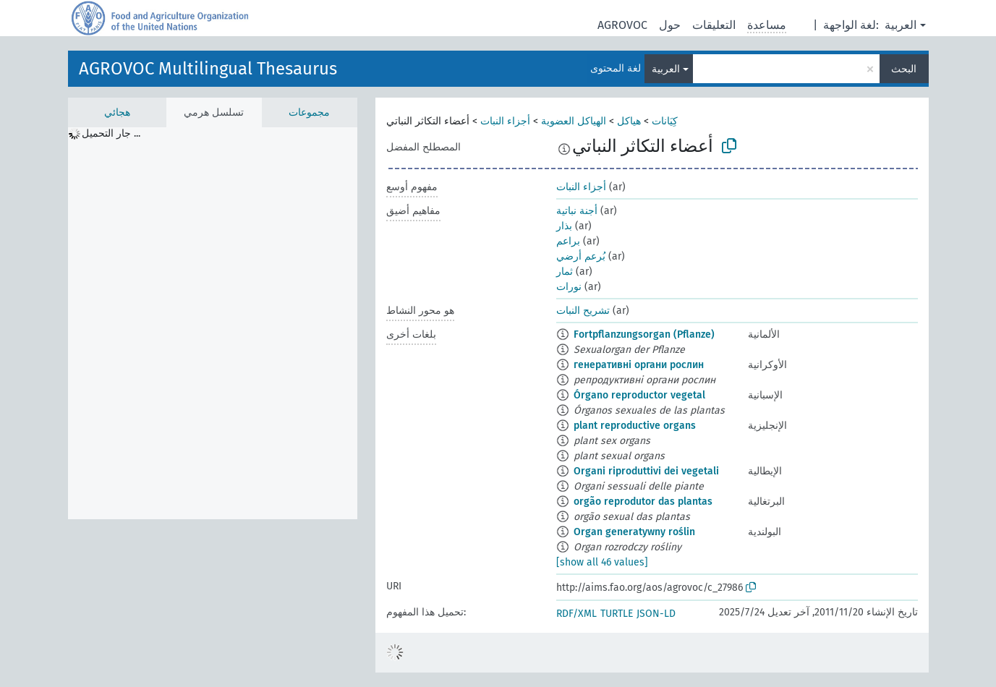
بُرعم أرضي (580, 256)
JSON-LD (656, 613)
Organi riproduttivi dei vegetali (646, 471)
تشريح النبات (583, 310)
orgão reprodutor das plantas (643, 501)
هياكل (629, 121)
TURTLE (616, 613)
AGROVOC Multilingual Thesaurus (208, 69)
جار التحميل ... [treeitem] (111, 133)
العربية (900, 25)
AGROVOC (622, 25)
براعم (568, 241)
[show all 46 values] (602, 562)
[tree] (212, 323)
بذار (564, 226)
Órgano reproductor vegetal (639, 395)
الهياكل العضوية (573, 121)
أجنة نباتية (576, 211)
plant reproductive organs (635, 425)
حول (670, 25)
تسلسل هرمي (214, 112)
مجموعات (309, 112)
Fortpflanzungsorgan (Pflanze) (644, 334)
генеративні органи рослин (639, 365)
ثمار (564, 271)
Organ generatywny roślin (634, 532)
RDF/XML (576, 613)
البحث (903, 69)
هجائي (117, 112)
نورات (569, 287)
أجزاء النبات (505, 121)
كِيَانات (665, 121)
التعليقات (714, 25)
